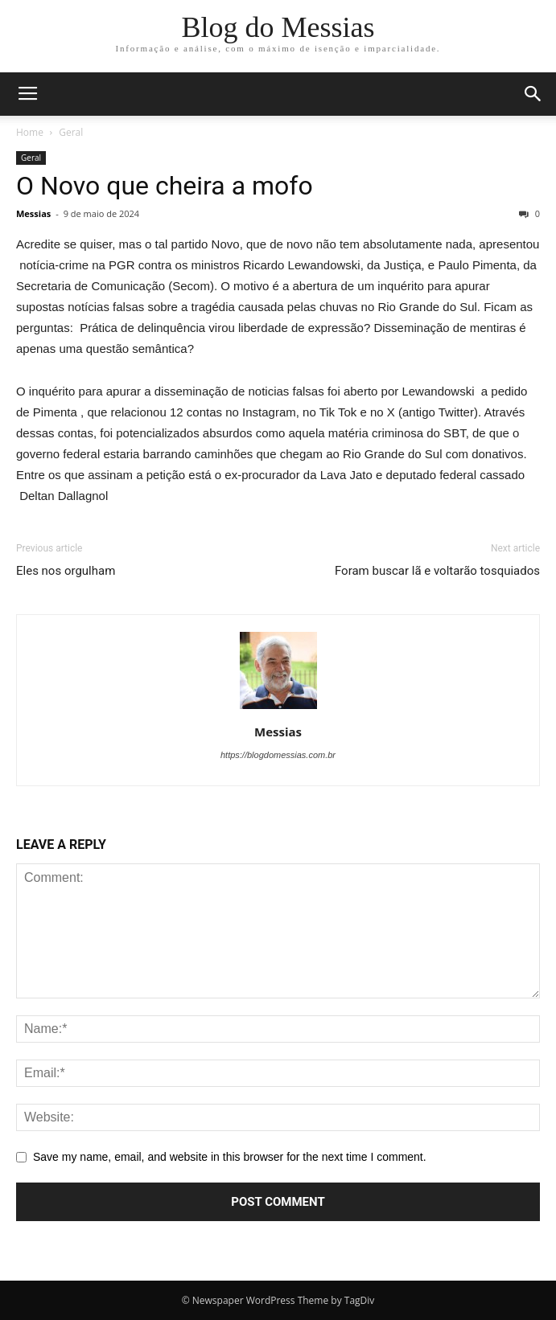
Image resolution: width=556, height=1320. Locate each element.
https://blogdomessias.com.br (278, 755)
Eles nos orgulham (65, 571)
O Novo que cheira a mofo (164, 185)
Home (29, 132)
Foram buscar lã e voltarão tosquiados (437, 571)
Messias (33, 213)
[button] (533, 94)
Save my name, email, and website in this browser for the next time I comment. (229, 1156)
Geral (71, 132)
